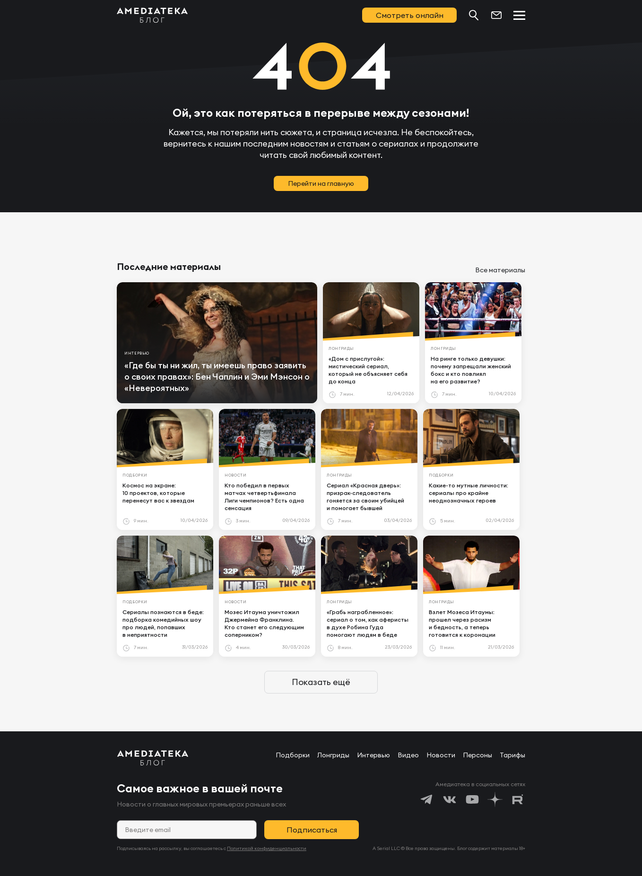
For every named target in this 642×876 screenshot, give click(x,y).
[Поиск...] (473, 15)
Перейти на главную (321, 183)
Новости (440, 755)
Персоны (477, 755)
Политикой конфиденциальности (266, 848)
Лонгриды (333, 755)
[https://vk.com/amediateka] (449, 799)
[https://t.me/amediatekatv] (426, 799)
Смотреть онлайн (409, 15)
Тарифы (512, 755)
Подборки (293, 755)
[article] (217, 342)
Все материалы (500, 270)
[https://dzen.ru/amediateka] (495, 799)
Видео (408, 755)
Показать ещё (321, 682)
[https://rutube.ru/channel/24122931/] (517, 799)
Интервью (373, 755)
